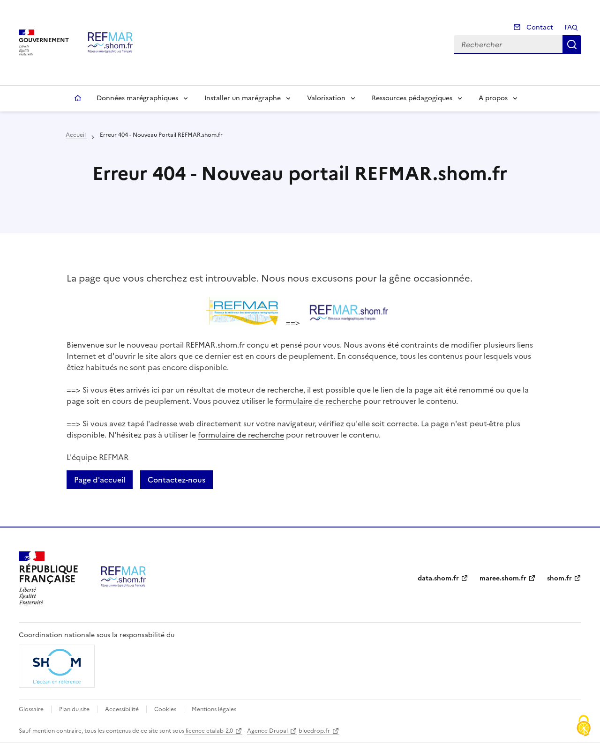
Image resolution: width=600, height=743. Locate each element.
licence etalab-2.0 (208, 731)
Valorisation (326, 98)
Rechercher (571, 44)
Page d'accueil (99, 479)
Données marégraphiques (137, 98)
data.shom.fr (438, 578)
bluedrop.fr (314, 731)
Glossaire (31, 709)
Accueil (78, 98)
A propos (493, 98)
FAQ (571, 27)
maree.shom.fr (503, 578)
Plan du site (74, 709)
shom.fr (559, 578)
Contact (539, 27)
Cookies (165, 709)
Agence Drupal (267, 731)
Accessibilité (122, 709)
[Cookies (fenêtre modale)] (583, 726)
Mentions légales (214, 709)
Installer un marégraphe (242, 98)
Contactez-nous (176, 479)
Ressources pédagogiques (412, 98)
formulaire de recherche (318, 401)
